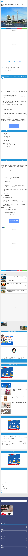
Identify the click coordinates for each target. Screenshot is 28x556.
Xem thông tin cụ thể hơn (14, 221)
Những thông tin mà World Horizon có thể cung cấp (12, 67)
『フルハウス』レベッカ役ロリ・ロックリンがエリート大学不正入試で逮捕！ (12, 441)
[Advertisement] (14, 37)
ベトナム (2, 1)
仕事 (2, 484)
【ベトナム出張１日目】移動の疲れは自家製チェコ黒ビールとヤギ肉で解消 (12, 438)
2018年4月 (14, 547)
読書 (2, 492)
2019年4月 (14, 526)
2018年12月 (14, 533)
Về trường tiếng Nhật (8, 68)
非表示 (19, 61)
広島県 (3, 486)
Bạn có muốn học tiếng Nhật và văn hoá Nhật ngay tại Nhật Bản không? (14, 64)
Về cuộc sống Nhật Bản (8, 69)
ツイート (2, 520)
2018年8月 (14, 540)
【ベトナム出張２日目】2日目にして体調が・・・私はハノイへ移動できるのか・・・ (13, 436)
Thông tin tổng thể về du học (9, 70)
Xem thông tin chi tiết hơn (14, 126)
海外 (2, 490)
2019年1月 (14, 531)
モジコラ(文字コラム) (5, 482)
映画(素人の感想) (4, 488)
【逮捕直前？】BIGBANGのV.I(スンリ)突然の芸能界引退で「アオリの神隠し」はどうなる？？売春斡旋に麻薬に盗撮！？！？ (13, 447)
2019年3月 (14, 527)
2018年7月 (14, 542)
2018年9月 (14, 538)
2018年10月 (14, 536)
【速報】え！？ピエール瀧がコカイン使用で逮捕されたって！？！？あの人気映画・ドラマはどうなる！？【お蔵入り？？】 (14, 444)
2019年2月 (14, 529)
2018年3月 (14, 549)
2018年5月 (14, 545)
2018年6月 (14, 543)
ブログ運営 (3, 478)
